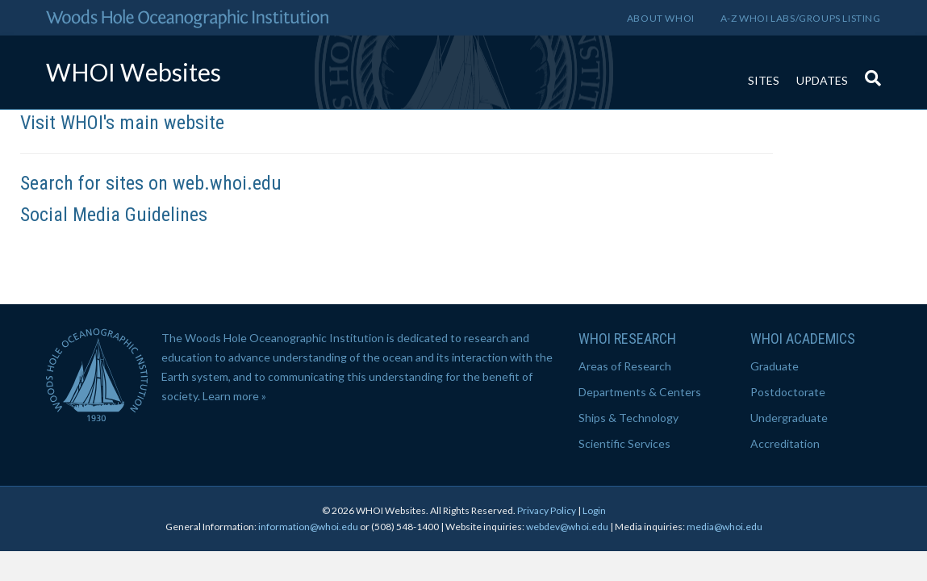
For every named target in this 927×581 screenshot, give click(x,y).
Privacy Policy (546, 510)
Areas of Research (624, 366)
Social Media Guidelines (113, 214)
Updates (822, 80)
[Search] (869, 70)
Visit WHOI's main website (122, 122)
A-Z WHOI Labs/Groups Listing (800, 18)
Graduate (774, 366)
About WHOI (661, 18)
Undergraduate (789, 417)
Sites (763, 80)
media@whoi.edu (724, 526)
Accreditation (785, 443)
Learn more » (234, 396)
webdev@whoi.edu (567, 526)
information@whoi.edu (308, 526)
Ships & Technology (628, 417)
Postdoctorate (787, 392)
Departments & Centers (639, 392)
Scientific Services (624, 443)
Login (594, 510)
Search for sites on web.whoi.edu (151, 183)
